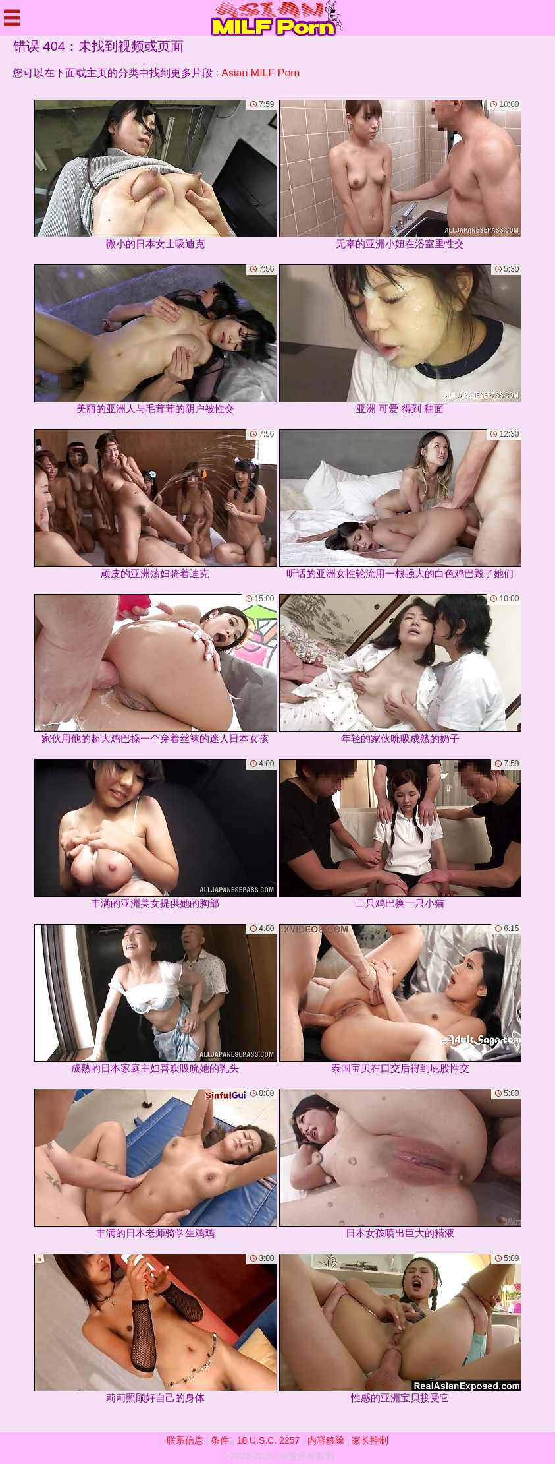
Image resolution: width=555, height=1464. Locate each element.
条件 (220, 1440)
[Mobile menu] (11, 17)
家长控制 (370, 1440)
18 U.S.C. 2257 (268, 1440)
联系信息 (185, 1440)
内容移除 (325, 1440)
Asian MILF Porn (260, 72)
